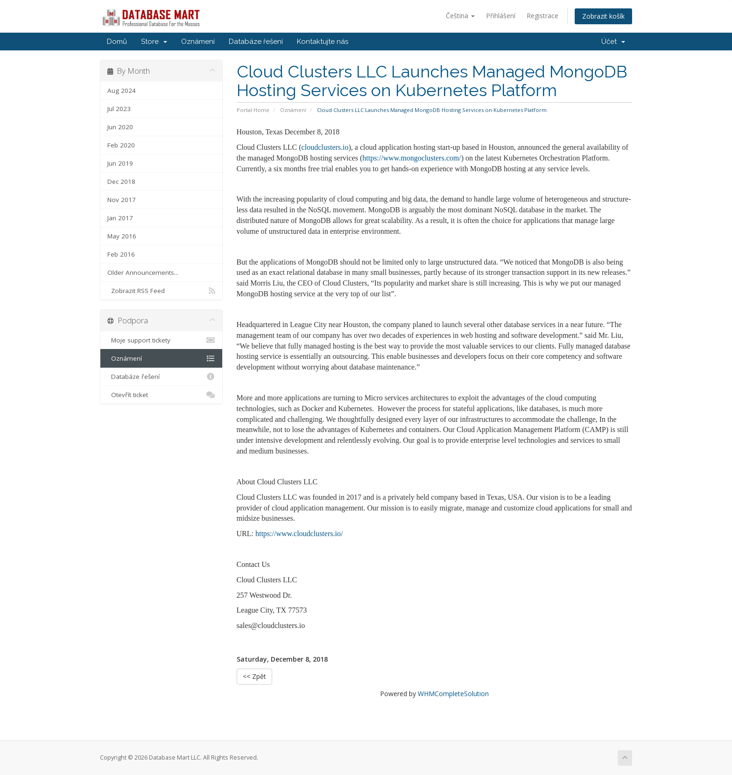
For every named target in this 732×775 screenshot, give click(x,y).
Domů (117, 41)
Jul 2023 (119, 109)
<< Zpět (254, 676)
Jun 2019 (120, 163)
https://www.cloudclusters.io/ (299, 534)
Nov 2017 (121, 199)
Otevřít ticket (161, 394)
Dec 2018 (121, 181)
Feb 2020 (121, 145)
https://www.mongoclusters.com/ (411, 158)
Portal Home (253, 109)
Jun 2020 (120, 127)
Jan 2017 (120, 218)
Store (154, 41)
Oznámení (198, 41)
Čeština (460, 15)
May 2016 (121, 236)
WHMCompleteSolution (453, 693)
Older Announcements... (142, 272)
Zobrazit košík (603, 16)
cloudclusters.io (325, 147)
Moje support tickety (161, 340)
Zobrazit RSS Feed (161, 290)
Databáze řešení (256, 41)
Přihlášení (500, 15)
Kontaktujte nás (322, 41)
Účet (613, 41)
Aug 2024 (121, 90)
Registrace (542, 15)
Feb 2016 (121, 254)
